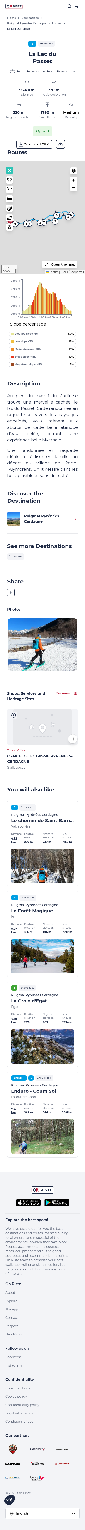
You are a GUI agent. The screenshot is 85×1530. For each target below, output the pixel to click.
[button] (73, 180)
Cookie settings (17, 1388)
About (10, 1293)
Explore (11, 1301)
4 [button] (68, 217)
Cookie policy (16, 1397)
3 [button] (55, 221)
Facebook (13, 1357)
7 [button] (44, 222)
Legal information (19, 1413)
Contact (11, 1318)
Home (11, 18)
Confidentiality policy (22, 1405)
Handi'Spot (14, 1334)
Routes (56, 23)
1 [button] (26, 223)
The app (11, 1309)
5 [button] (71, 214)
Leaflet (52, 272)
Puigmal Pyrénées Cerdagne (26, 23)
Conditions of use (19, 1422)
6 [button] (57, 215)
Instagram (13, 1365)
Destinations (30, 18)
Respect (11, 1326)
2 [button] (40, 222)
